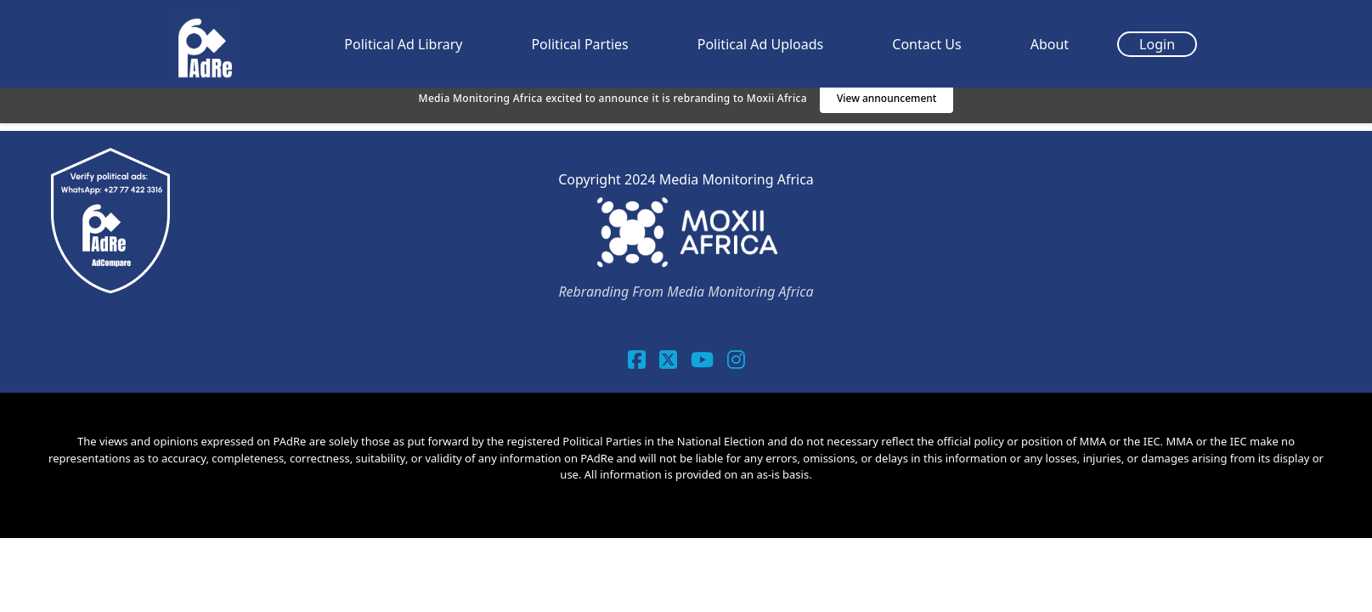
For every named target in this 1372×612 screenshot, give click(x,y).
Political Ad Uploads (760, 44)
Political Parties (579, 44)
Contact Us (926, 44)
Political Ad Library (403, 44)
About (1049, 44)
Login (1157, 44)
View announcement (887, 98)
